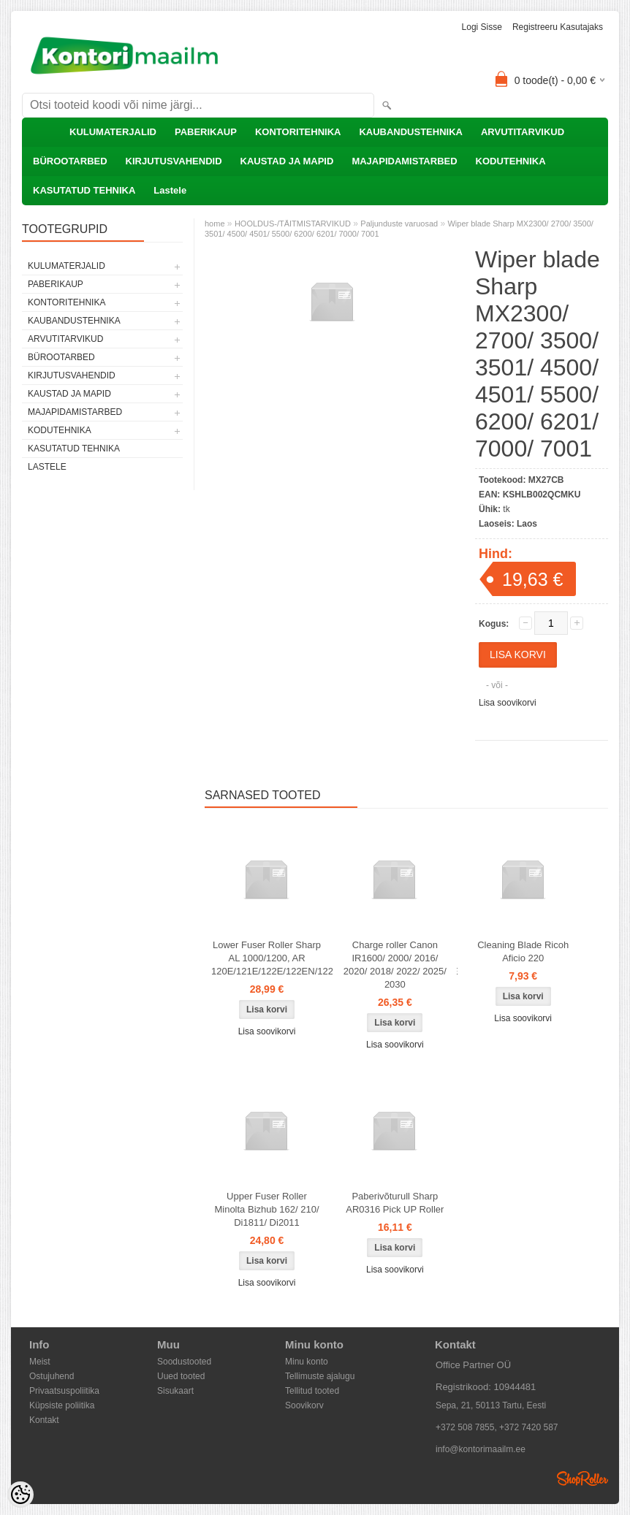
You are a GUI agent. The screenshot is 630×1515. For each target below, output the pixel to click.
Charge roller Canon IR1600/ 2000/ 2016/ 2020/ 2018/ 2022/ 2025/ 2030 (395, 964)
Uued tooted (181, 1376)
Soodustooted (184, 1361)
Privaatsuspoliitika (64, 1391)
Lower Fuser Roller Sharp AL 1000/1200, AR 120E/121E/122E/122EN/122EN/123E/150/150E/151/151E (269, 958)
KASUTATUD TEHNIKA (84, 190)
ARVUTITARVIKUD (522, 131)
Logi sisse (482, 27)
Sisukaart (175, 1391)
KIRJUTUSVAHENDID (174, 161)
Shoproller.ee (582, 1478)
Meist (39, 1361)
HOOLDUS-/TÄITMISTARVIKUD (293, 223)
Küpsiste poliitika (61, 1405)
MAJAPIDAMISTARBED (404, 161)
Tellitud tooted (312, 1391)
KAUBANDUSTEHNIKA (411, 131)
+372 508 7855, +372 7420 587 (497, 1427)
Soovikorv (304, 1405)
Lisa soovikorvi (507, 703)
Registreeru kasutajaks (557, 27)
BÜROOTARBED (70, 161)
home (215, 223)
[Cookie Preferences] (20, 1494)
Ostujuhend (51, 1376)
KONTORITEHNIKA (298, 131)
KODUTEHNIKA (511, 161)
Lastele (169, 190)
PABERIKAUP (206, 131)
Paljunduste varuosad (399, 223)
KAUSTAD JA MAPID (287, 161)
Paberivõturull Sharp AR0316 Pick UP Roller (395, 1203)
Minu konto (306, 1361)
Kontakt (44, 1420)
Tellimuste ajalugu (319, 1376)
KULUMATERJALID (112, 131)
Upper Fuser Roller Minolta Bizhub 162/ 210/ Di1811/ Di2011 (266, 1209)
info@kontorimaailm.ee (480, 1449)
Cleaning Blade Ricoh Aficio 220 (523, 951)
